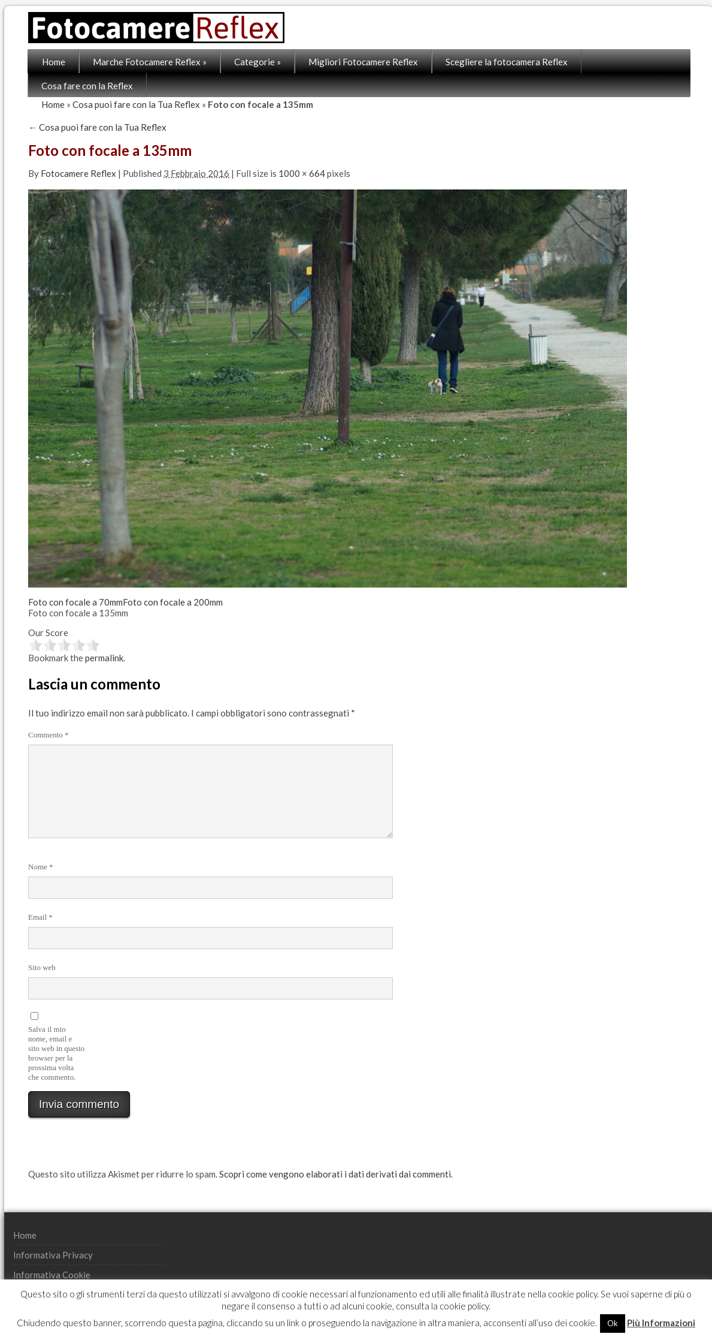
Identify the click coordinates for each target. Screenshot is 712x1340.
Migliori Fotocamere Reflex (363, 61)
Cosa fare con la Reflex (87, 85)
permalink (104, 657)
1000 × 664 (301, 173)
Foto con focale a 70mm (75, 602)
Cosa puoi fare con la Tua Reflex (136, 104)
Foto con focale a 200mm (173, 602)
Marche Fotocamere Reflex (150, 61)
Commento (48, 734)
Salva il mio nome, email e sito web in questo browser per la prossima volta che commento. (56, 1053)
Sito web (42, 967)
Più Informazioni (661, 1322)
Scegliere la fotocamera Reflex (507, 61)
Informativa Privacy (53, 1254)
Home (53, 61)
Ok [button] (612, 1323)
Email (40, 917)
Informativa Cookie (51, 1274)
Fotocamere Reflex (78, 173)
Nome (40, 866)
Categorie (257, 61)
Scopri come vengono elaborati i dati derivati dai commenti (335, 1174)
